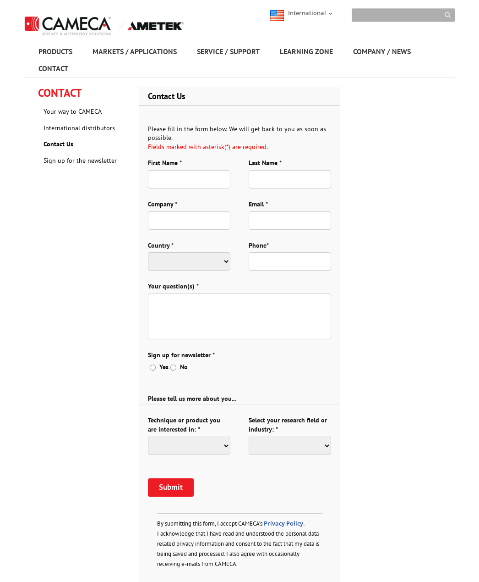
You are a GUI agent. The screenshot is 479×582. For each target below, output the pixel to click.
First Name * (165, 163)
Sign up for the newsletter (80, 160)
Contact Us (58, 144)
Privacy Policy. (284, 523)
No (179, 367)
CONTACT (53, 68)
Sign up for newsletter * (181, 355)
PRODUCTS (55, 51)
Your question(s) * (173, 286)
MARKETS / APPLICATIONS (135, 51)
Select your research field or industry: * (288, 424)
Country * (161, 245)
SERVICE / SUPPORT (228, 51)
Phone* (259, 245)
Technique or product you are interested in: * (184, 424)
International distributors (79, 128)
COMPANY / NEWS (382, 51)
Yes (159, 367)
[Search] (403, 15)
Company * (162, 204)
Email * (258, 204)
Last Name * (265, 163)
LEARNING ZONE (306, 51)
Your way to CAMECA (73, 111)
